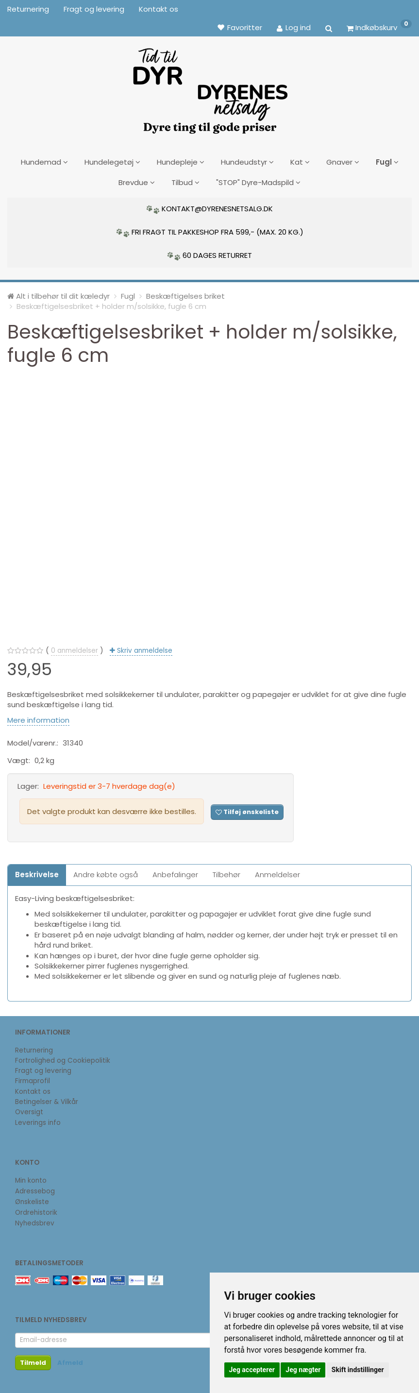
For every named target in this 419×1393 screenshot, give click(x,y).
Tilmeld (33, 1359)
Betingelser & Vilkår (46, 1098)
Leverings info (38, 1118)
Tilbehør (226, 871)
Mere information (38, 716)
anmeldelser (74, 646)
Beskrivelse (37, 871)
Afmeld (70, 1359)
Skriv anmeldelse (143, 646)
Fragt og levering (94, 9)
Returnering (28, 9)
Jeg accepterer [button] (252, 1370)
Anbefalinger (175, 871)
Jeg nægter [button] (302, 1370)
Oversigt (29, 1108)
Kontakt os (158, 9)
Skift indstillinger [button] (358, 1370)
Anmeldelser (277, 871)
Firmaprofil (32, 1077)
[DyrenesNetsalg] (209, 87)
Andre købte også (105, 871)
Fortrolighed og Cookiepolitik (62, 1057)
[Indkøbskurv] (379, 27)
